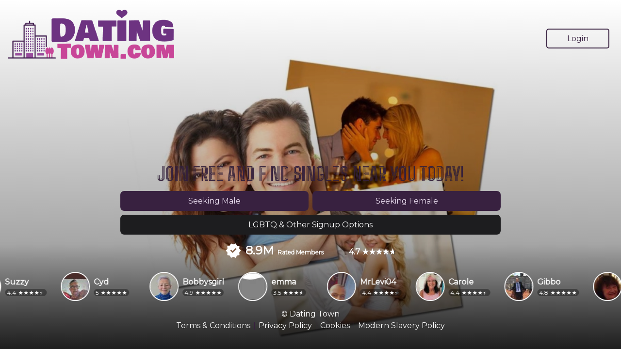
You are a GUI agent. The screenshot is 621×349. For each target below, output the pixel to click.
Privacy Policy (285, 326)
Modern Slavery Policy (401, 326)
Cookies (335, 326)
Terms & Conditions (213, 326)
